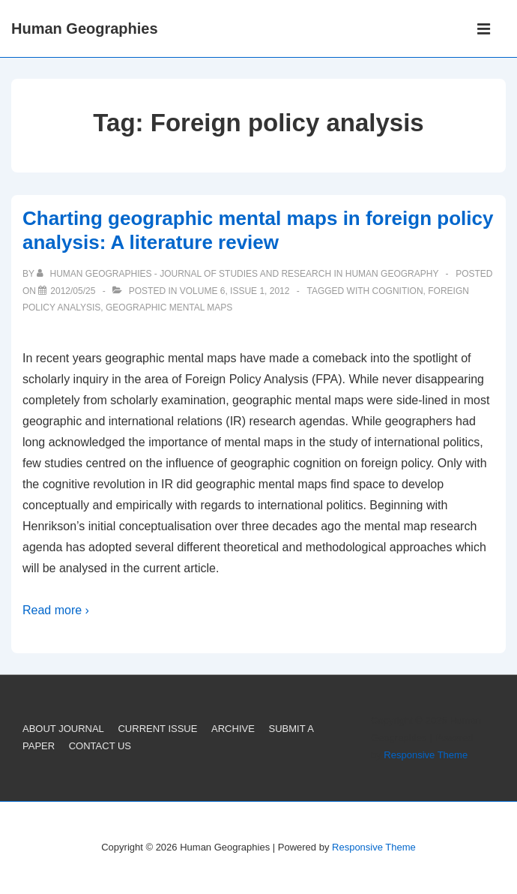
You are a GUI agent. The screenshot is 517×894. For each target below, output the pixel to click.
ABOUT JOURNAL (63, 728)
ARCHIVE (233, 728)
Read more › (55, 610)
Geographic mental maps (169, 307)
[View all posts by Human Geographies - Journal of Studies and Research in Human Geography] (239, 273)
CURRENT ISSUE (157, 728)
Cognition (397, 291)
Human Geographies (84, 28)
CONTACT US (100, 746)
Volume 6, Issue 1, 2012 (235, 291)
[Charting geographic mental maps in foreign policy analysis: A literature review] (72, 291)
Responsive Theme (426, 754)
